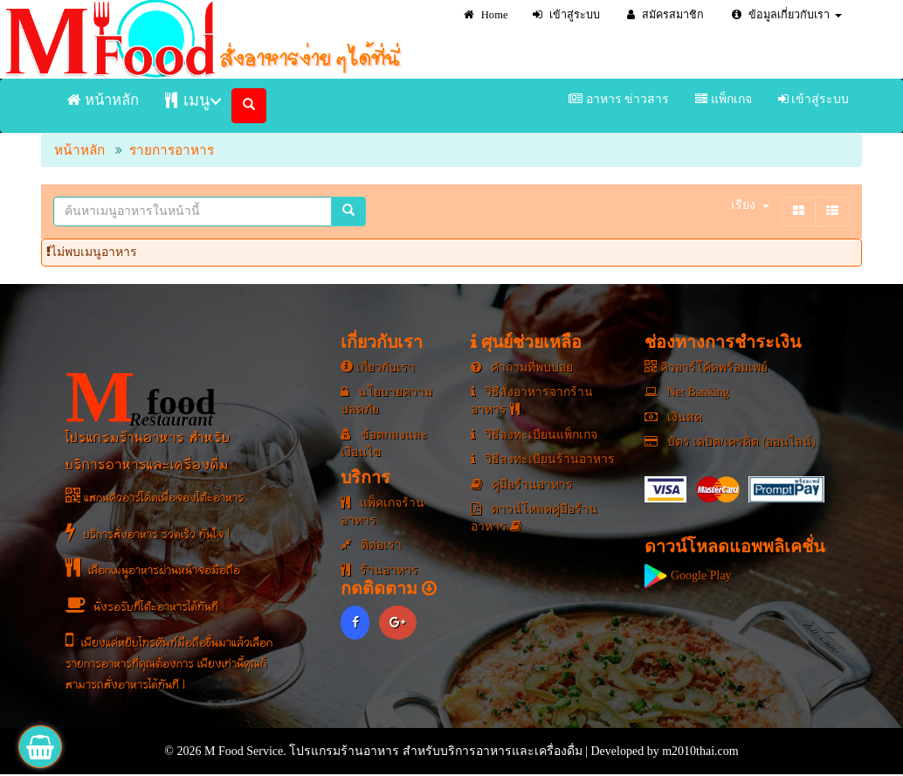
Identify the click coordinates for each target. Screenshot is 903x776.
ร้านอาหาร (379, 570)
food (140, 397)
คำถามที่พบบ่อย (522, 367)
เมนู (187, 100)
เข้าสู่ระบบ (566, 15)
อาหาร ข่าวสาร (619, 99)
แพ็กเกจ (723, 99)
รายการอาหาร (171, 149)
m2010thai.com (700, 751)
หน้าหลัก (103, 100)
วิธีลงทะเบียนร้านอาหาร (543, 459)
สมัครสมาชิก (665, 15)
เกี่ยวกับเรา (378, 367)
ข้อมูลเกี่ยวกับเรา (787, 15)
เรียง (750, 204)
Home (486, 15)
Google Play (688, 575)
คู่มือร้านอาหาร (522, 484)
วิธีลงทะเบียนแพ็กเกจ (534, 434)
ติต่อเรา (371, 544)
